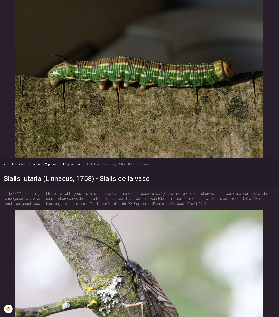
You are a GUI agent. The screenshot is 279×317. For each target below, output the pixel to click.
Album (23, 164)
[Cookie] (8, 309)
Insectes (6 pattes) (45, 164)
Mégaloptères (72, 164)
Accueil (8, 164)
